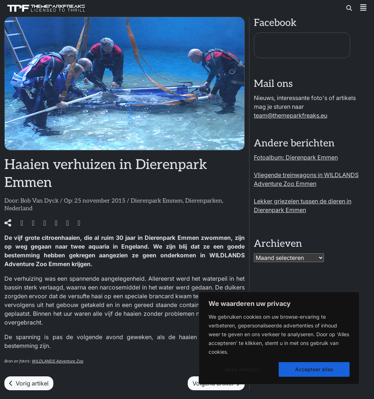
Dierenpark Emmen (157, 200)
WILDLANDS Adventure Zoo (57, 361)
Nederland (18, 208)
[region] (279, 338)
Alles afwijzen (242, 369)
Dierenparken (203, 200)
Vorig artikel (29, 383)
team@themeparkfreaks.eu (290, 115)
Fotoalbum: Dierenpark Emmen (296, 157)
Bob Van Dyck (39, 200)
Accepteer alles (314, 369)
